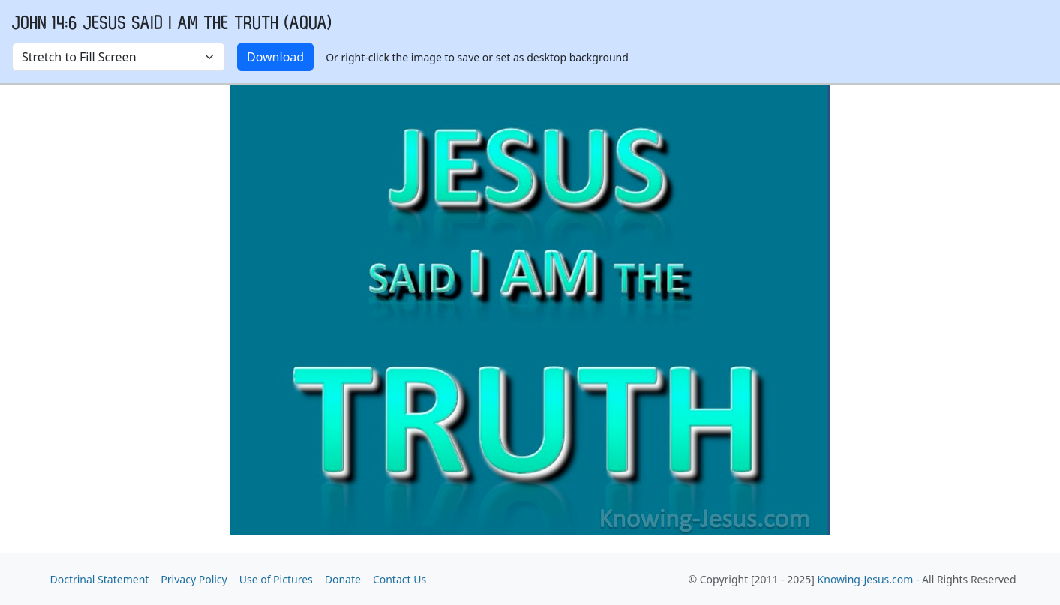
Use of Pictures (276, 579)
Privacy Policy (194, 579)
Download (275, 57)
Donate (343, 579)
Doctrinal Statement (99, 579)
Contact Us (399, 579)
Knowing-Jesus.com (866, 579)
